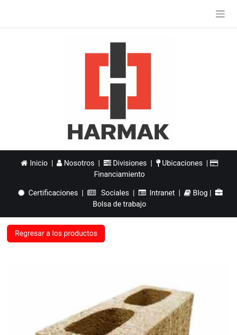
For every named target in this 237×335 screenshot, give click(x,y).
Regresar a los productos (56, 233)
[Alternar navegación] (220, 14)
